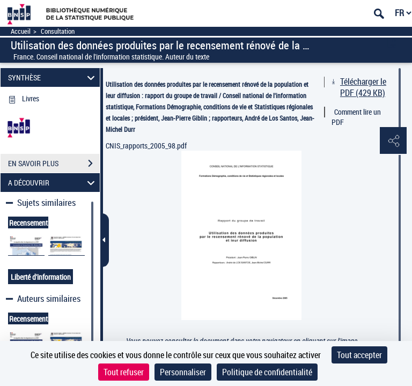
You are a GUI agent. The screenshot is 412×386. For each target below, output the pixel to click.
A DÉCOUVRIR (53, 182)
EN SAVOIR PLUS (54, 163)
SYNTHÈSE (53, 77)
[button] (393, 141)
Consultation (58, 31)
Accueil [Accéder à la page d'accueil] (21, 31)
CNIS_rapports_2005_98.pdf (146, 145)
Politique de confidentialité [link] (267, 372)
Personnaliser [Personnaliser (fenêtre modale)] (183, 372)
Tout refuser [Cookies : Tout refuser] (124, 372)
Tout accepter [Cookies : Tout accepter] (359, 355)
